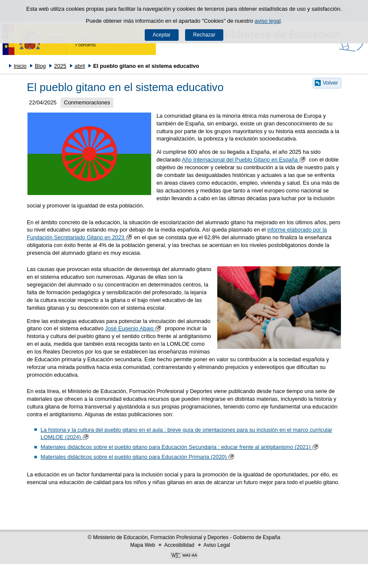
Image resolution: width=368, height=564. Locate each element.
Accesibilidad (179, 545)
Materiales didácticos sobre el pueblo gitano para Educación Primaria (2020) (138, 457)
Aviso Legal (217, 545)
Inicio (20, 66)
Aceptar (161, 35)
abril (80, 66)
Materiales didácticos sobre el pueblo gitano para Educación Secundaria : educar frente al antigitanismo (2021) (180, 447)
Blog (40, 66)
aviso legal (267, 21)
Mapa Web (142, 545)
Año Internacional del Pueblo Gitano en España (244, 159)
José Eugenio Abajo (134, 328)
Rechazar (204, 35)
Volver (330, 82)
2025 (60, 66)
